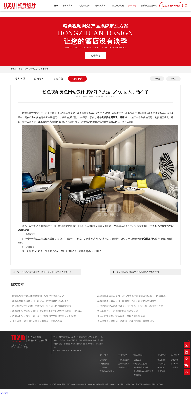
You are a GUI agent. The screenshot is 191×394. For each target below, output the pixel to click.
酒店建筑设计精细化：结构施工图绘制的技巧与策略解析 (125, 321)
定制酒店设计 (85, 6)
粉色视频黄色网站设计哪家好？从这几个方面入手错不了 (46, 272)
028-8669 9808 (115, 384)
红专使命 (103, 367)
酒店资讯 (44, 69)
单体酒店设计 (68, 6)
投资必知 (58, 78)
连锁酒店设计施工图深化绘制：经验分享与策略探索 (38, 295)
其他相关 (175, 355)
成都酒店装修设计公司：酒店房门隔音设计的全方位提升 (40, 301)
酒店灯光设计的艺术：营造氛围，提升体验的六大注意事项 (41, 306)
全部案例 (137, 360)
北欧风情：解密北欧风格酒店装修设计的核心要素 (37, 321)
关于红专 (132, 6)
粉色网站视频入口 (140, 364)
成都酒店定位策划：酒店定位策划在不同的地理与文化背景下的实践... (47, 311)
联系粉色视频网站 (149, 6)
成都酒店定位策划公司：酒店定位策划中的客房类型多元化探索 (44, 316)
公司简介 (103, 360)
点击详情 (95, 55)
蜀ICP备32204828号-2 (93, 384)
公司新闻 (39, 78)
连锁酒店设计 (101, 6)
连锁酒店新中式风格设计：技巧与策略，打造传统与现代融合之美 (130, 306)
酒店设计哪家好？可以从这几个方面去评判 (140, 272)
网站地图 (174, 367)
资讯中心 (34, 69)
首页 (56, 6)
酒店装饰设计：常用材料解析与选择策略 (117, 311)
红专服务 (122, 355)
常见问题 (20, 78)
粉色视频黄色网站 (140, 367)
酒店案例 (138, 355)
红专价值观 (104, 364)
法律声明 (174, 360)
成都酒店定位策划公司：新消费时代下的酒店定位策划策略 (126, 301)
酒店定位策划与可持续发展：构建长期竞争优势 (121, 316)
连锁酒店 (137, 375)
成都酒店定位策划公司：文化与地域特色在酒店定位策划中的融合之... (132, 295)
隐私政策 (174, 364)
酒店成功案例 (118, 6)
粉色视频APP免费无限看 (143, 371)
